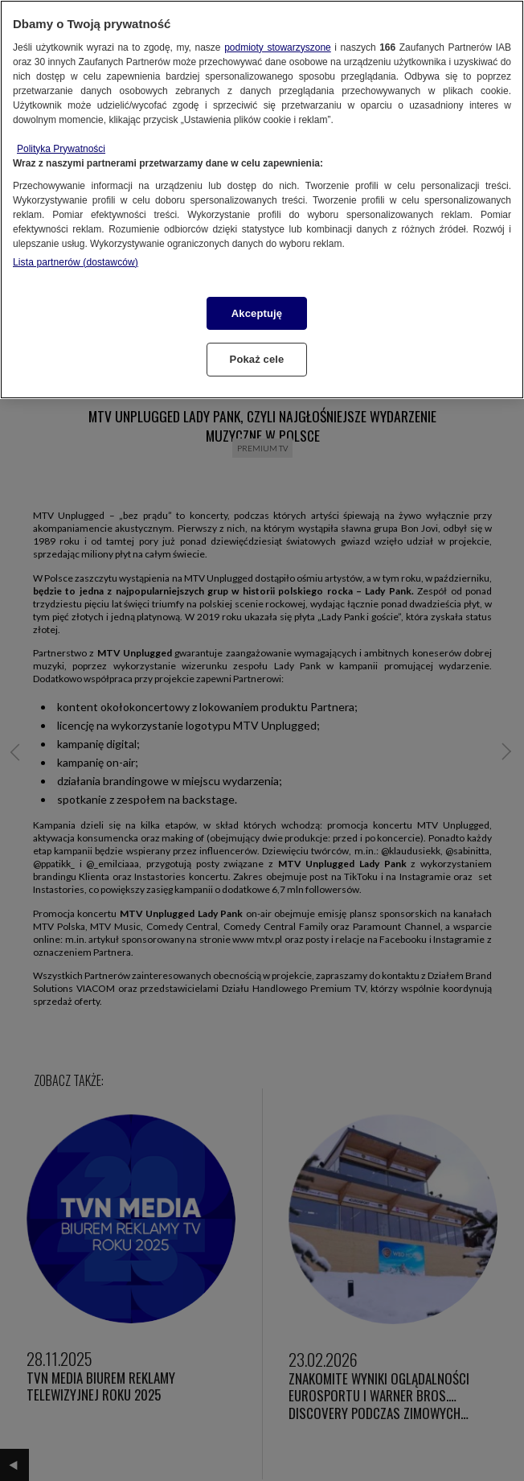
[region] (262, 199)
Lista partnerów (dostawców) (75, 262)
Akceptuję (256, 313)
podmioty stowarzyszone (277, 47)
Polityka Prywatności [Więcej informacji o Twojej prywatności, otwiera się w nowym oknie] (61, 148)
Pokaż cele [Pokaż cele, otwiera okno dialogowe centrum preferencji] (257, 359)
